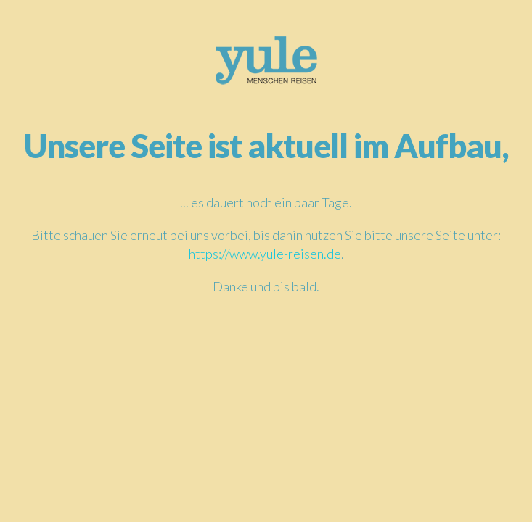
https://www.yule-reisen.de (265, 254)
